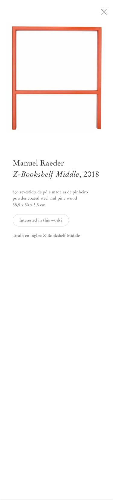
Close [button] (106, 13)
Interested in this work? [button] (40, 222)
